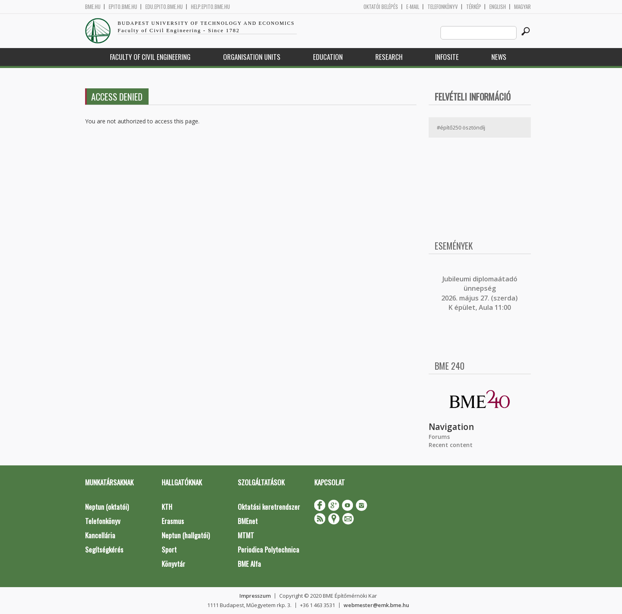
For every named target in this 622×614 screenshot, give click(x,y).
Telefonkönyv (442, 6)
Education (328, 57)
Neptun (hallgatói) (186, 535)
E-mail (412, 6)
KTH (167, 507)
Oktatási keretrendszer (269, 507)
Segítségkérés (104, 549)
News (498, 57)
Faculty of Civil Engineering (150, 57)
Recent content (451, 445)
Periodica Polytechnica (268, 549)
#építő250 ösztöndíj (461, 127)
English (497, 6)
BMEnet (248, 521)
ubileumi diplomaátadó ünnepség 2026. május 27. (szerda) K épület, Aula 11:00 (479, 293)
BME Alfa (249, 564)
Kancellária (100, 535)
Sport (169, 549)
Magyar (522, 6)
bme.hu (93, 6)
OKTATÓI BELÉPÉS (381, 6)
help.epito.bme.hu (210, 6)
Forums (439, 437)
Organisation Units (251, 57)
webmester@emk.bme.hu (376, 605)
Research (389, 57)
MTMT (246, 535)
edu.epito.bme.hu (164, 6)
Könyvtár (173, 564)
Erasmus (173, 521)
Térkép (473, 6)
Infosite (447, 57)
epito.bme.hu (123, 6)
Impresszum (255, 595)
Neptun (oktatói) (107, 507)
